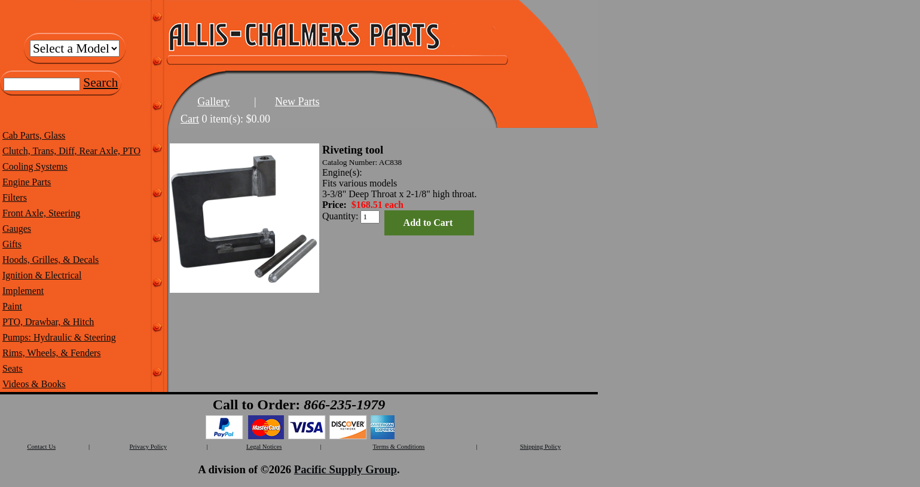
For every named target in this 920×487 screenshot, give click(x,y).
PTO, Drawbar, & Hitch (48, 322)
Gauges (16, 228)
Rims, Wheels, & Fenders (51, 353)
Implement (23, 291)
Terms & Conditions (399, 446)
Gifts (12, 244)
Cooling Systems (35, 166)
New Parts (297, 102)
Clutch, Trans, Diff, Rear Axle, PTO (71, 151)
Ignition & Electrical (41, 275)
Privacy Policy (148, 446)
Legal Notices (264, 446)
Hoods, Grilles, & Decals (50, 260)
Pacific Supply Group (345, 469)
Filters (14, 197)
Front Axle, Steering (41, 213)
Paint (12, 306)
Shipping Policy (540, 446)
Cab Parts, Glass (33, 135)
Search (100, 82)
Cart (190, 119)
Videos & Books (34, 384)
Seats (12, 368)
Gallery (213, 102)
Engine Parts (26, 182)
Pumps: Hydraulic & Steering (59, 337)
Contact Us (41, 446)
